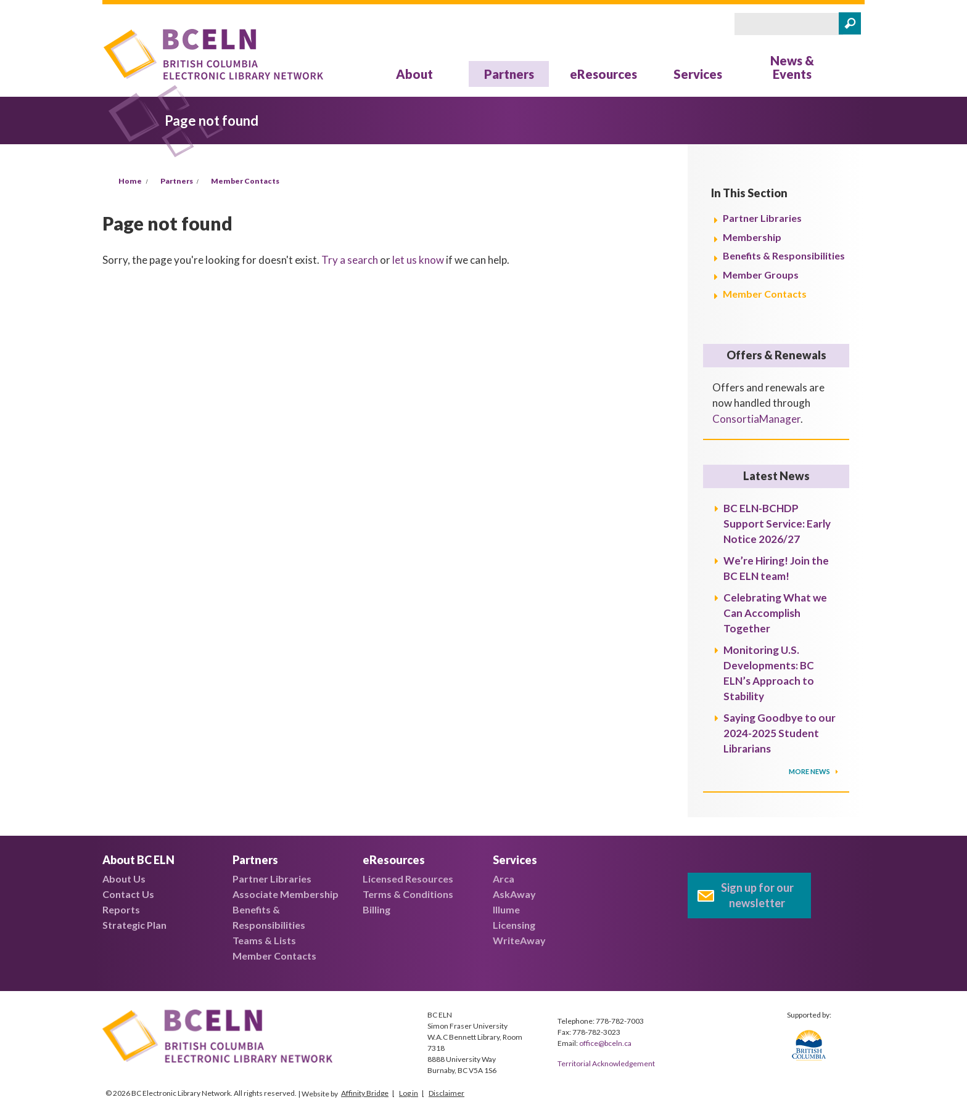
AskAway (514, 894)
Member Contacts (245, 181)
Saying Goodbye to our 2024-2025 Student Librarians (779, 733)
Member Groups (761, 274)
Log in (408, 1093)
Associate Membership (285, 894)
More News (810, 771)
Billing (376, 909)
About (414, 74)
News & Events (792, 67)
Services (697, 74)
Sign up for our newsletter (757, 895)
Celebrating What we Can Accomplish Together (775, 613)
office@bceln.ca (605, 1043)
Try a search (349, 259)
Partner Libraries (762, 218)
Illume (506, 909)
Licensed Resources (408, 878)
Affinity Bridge (365, 1093)
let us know (418, 259)
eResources (603, 74)
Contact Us (128, 894)
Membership (752, 237)
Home (130, 181)
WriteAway (519, 940)
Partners (509, 74)
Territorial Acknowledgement (606, 1063)
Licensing (514, 925)
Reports (121, 909)
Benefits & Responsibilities (784, 255)
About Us (124, 878)
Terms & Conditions (408, 894)
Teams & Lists (264, 940)
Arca (503, 878)
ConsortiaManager (756, 418)
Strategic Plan (134, 925)
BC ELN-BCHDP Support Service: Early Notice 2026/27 (777, 523)
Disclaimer (446, 1093)
